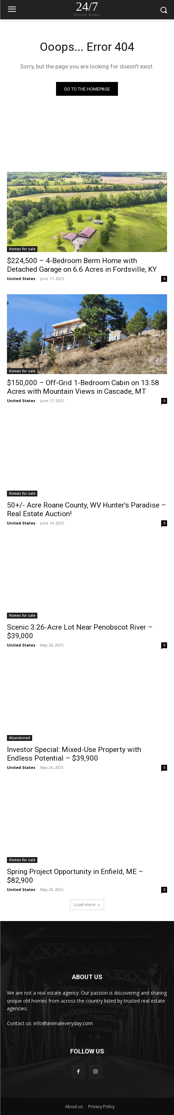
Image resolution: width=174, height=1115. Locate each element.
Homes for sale (22, 249)
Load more (87, 905)
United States (21, 278)
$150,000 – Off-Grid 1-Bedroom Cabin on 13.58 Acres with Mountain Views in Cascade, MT (83, 387)
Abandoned (19, 737)
